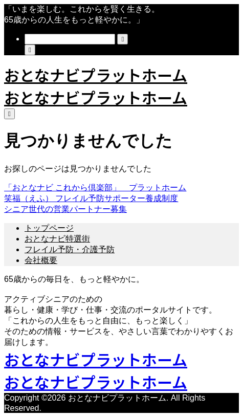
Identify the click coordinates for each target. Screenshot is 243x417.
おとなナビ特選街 (57, 238)
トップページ (49, 228)
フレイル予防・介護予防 (70, 249)
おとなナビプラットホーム (95, 74)
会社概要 (41, 260)
